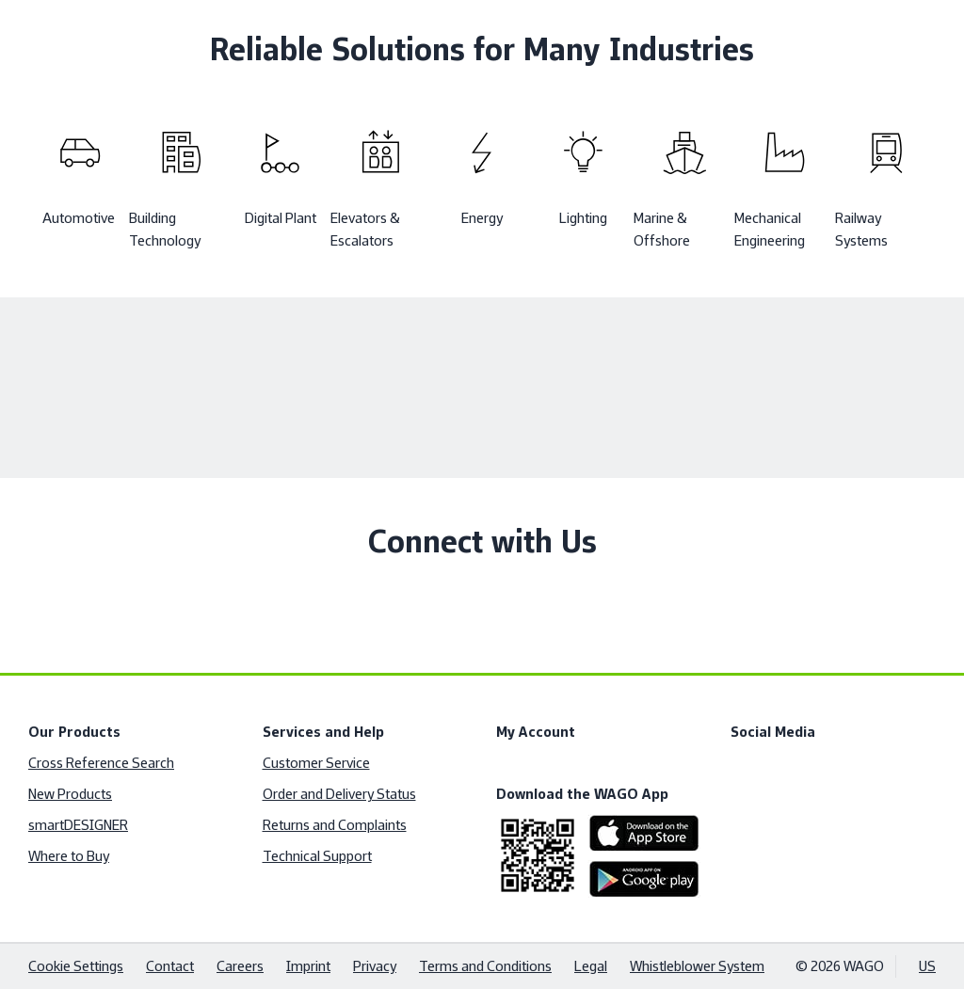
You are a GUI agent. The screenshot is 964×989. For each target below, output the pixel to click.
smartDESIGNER (78, 825)
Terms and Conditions (485, 966)
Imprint (308, 966)
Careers (240, 966)
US (927, 966)
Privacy (374, 966)
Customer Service (316, 763)
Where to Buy (68, 856)
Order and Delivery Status (339, 794)
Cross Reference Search (101, 763)
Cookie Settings (75, 966)
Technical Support (317, 856)
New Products (70, 794)
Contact (170, 966)
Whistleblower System (697, 966)
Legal (590, 966)
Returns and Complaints (335, 825)
